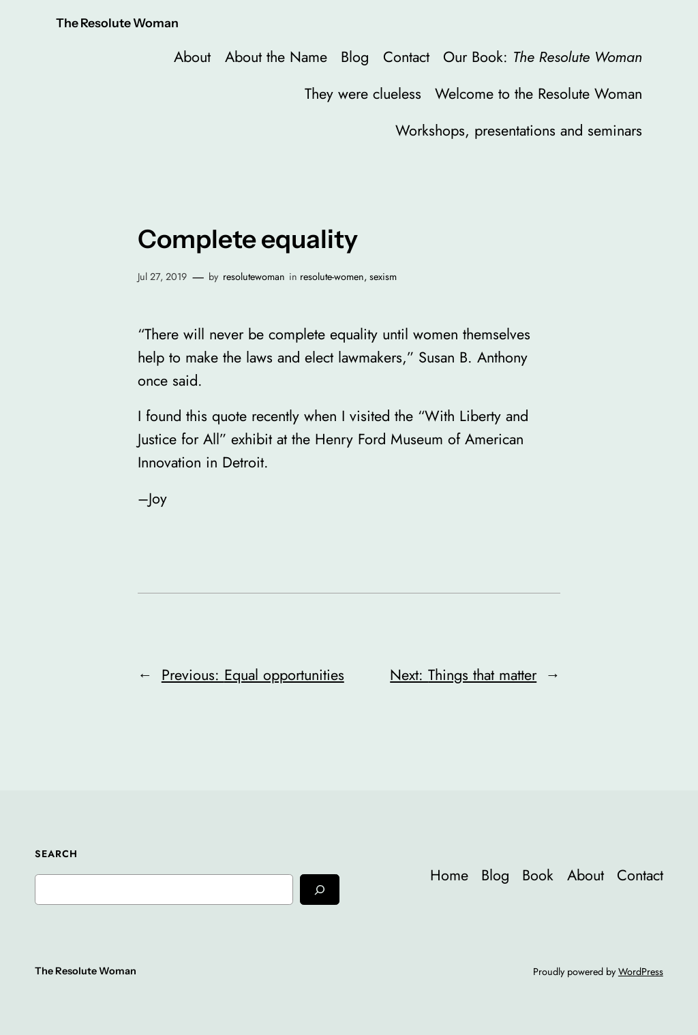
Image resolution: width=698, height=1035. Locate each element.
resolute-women (332, 276)
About (192, 56)
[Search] (319, 889)
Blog (355, 56)
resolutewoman (254, 276)
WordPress (640, 971)
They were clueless (363, 93)
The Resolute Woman (117, 23)
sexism (383, 276)
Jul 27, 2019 (162, 276)
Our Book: (542, 56)
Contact (406, 56)
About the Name (276, 56)
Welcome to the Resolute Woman (538, 93)
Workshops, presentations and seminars (518, 130)
